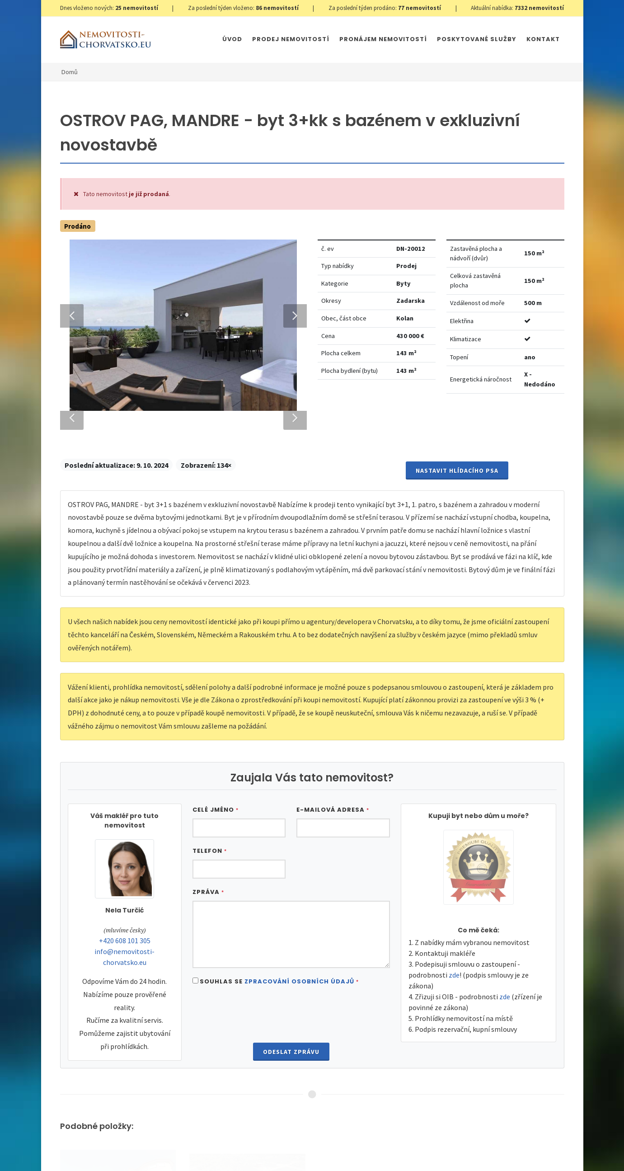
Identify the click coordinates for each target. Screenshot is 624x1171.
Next (290, 676)
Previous (72, 676)
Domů (69, 72)
